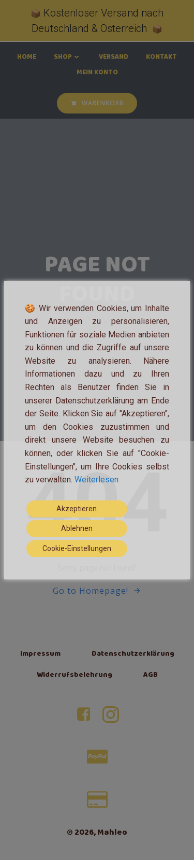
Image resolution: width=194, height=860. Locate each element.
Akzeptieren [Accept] (76, 509)
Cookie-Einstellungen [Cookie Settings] (76, 548)
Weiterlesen (96, 479)
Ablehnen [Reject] (77, 528)
